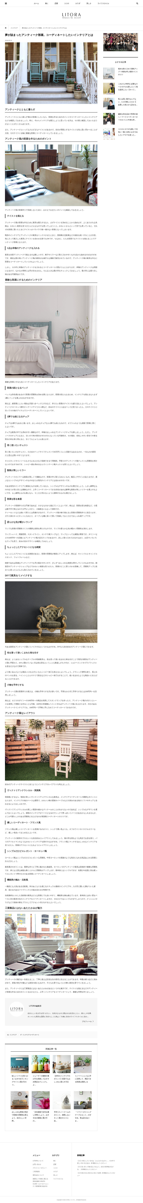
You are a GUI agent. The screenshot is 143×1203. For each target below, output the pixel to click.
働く (46, 3)
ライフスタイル (103, 3)
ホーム (36, 3)
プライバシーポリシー (40, 1168)
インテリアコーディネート (31, 1035)
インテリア (13, 1035)
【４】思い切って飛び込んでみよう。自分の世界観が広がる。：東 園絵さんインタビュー (95, 1168)
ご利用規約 (36, 1171)
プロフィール (87, 1021)
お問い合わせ (37, 1164)
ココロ (66, 3)
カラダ (77, 3)
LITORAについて (38, 1161)
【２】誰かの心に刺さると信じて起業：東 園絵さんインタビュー (96, 1174)
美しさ (88, 3)
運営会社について (38, 1175)
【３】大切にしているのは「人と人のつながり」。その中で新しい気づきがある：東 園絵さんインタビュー (96, 1162)
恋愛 (56, 3)
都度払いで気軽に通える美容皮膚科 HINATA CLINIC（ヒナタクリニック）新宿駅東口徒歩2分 (40, 1182)
